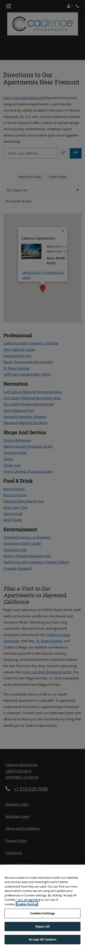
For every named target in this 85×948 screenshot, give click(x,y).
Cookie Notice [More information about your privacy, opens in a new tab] (27, 904)
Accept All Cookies (42, 939)
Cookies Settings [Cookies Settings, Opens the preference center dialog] (42, 913)
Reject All (42, 926)
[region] (42, 906)
